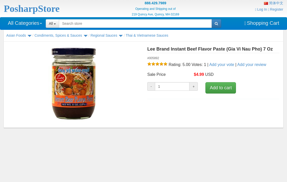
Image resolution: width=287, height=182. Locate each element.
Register (275, 9)
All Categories (25, 23)
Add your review (251, 64)
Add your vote (221, 64)
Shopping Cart (261, 23)
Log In (261, 9)
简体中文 (273, 3)
